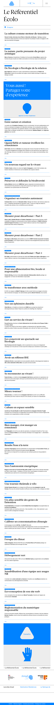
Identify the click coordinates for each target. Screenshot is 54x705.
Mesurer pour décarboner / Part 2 (23, 235)
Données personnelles (28, 703)
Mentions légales (17, 703)
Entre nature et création (18, 122)
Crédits (10, 703)
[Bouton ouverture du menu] (46, 3)
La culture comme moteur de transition (27, 34)
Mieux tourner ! (13, 391)
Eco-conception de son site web (22, 592)
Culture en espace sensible (19, 407)
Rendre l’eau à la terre (16, 445)
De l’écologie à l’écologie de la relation (26, 68)
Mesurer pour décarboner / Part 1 (23, 253)
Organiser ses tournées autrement (23, 198)
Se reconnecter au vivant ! (19, 374)
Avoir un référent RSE (17, 358)
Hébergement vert (15, 555)
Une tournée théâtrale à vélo (20, 484)
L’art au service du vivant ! (19, 320)
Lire (5, 45)
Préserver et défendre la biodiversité (25, 181)
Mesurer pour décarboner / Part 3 (23, 216)
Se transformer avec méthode (21, 288)
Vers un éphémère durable (19, 304)
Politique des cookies (40, 703)
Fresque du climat (15, 539)
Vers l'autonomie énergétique (21, 466)
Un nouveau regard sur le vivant (23, 165)
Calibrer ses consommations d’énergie (26, 522)
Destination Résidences (28, 687)
